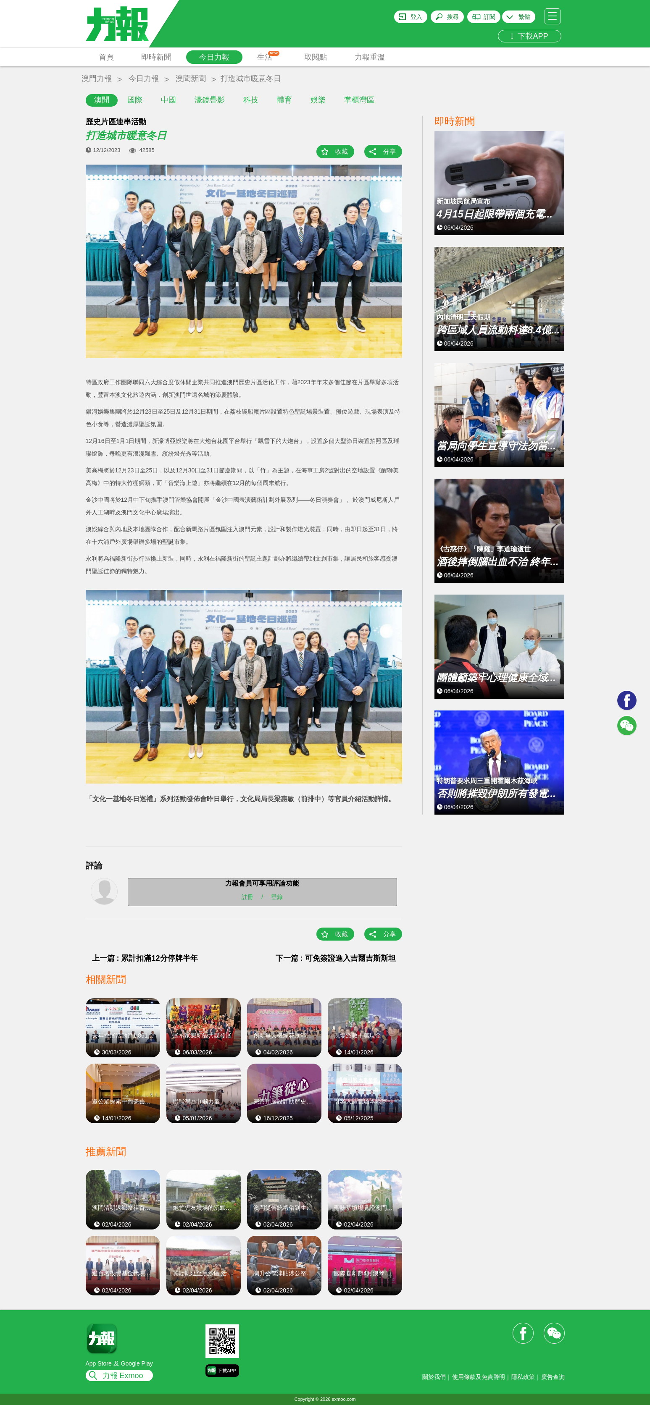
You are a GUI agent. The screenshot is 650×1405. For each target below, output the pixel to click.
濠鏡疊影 (210, 100)
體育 (284, 100)
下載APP (529, 36)
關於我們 (434, 1377)
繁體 (524, 16)
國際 (134, 100)
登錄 (277, 897)
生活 (268, 56)
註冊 (247, 897)
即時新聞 (156, 57)
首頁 (106, 57)
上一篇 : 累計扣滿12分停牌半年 (145, 958)
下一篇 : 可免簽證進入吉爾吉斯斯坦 (336, 958)
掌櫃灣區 (359, 100)
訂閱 (489, 16)
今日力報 (214, 57)
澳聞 (101, 100)
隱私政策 (523, 1377)
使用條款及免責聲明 (478, 1377)
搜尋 (453, 16)
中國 (168, 100)
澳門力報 (97, 78)
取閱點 (315, 57)
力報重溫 (370, 57)
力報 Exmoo (123, 1375)
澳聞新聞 (191, 78)
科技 (250, 100)
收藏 (341, 151)
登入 (416, 16)
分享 (389, 151)
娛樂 (318, 100)
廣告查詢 (553, 1377)
